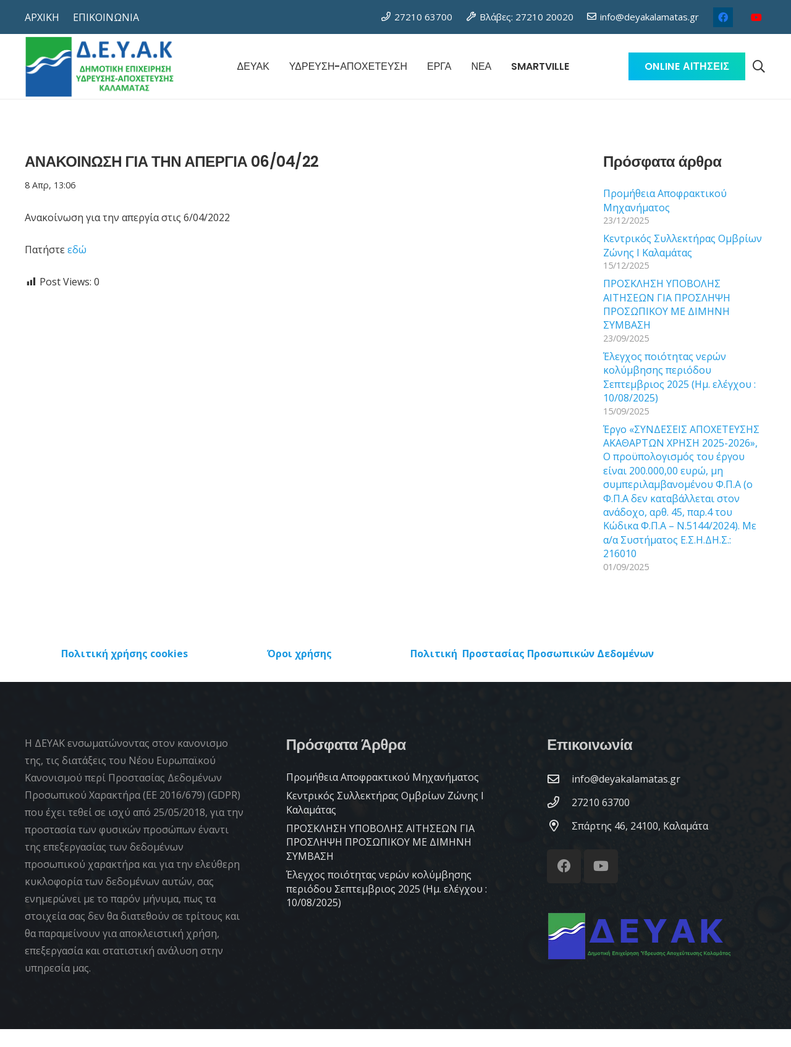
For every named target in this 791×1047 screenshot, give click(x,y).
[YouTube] (756, 17)
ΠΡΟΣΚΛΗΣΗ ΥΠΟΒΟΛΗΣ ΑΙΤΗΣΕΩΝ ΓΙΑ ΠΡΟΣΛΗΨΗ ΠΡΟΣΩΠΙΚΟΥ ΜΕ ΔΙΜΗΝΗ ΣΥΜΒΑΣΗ (666, 304)
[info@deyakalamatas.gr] (559, 778)
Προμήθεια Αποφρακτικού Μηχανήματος (665, 200)
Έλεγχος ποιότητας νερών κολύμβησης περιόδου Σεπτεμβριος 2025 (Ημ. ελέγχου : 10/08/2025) (679, 377)
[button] (758, 66)
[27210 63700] (559, 802)
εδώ (77, 249)
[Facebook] (723, 17)
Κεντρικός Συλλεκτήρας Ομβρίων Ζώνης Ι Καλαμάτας (682, 245)
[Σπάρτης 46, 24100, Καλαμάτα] (559, 825)
